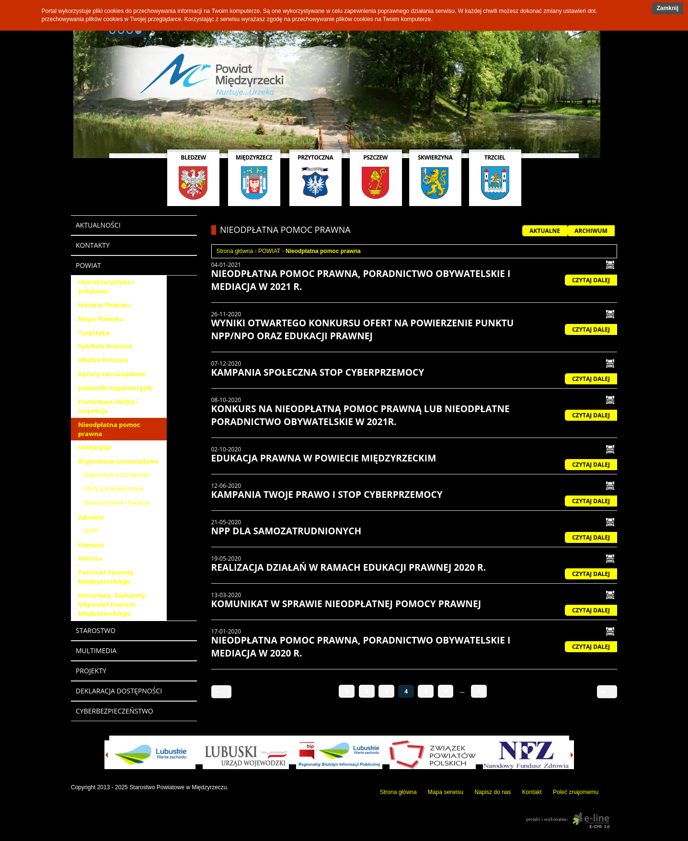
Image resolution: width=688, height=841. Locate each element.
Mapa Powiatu (100, 318)
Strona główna (235, 251)
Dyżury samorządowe (112, 373)
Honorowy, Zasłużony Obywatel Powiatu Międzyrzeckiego (112, 604)
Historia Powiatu (104, 304)
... (462, 691)
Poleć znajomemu (575, 792)
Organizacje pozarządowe (118, 461)
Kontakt (532, 792)
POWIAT (269, 251)
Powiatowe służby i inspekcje (108, 406)
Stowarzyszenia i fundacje (116, 502)
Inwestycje (95, 447)
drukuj (610, 265)
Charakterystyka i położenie (106, 286)
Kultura (90, 558)
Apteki (91, 530)
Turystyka (94, 332)
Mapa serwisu (445, 792)
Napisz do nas (492, 792)
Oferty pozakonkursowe (113, 488)
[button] (667, 8)
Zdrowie (90, 517)
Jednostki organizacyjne (115, 387)
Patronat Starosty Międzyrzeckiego (106, 577)
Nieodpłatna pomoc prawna (109, 429)
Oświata (91, 545)
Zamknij (667, 8)
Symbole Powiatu (105, 346)
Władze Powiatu (103, 360)
